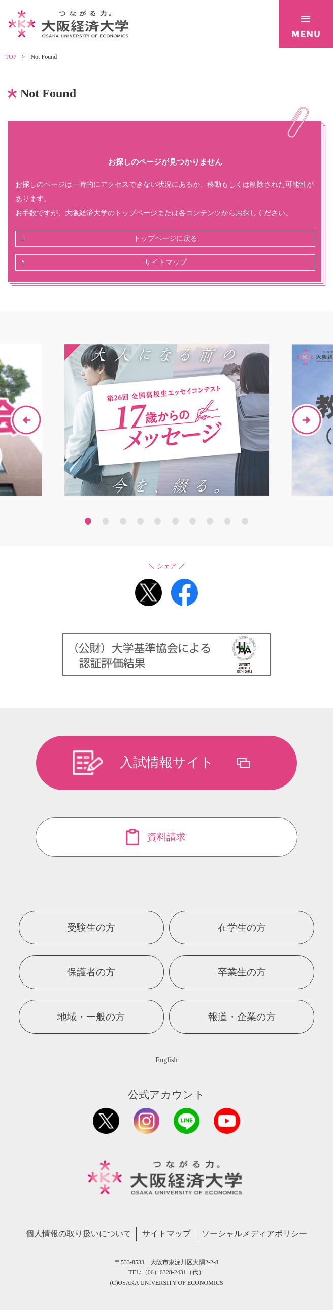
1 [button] (88, 521)
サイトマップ (165, 262)
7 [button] (192, 521)
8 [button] (210, 521)
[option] (167, 420)
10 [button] (245, 521)
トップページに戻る (165, 238)
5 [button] (157, 521)
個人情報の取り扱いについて (78, 1233)
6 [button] (175, 521)
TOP (10, 56)
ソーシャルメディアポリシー (254, 1233)
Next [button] (306, 420)
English (167, 1060)
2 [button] (106, 521)
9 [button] (227, 521)
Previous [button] (26, 420)
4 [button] (140, 521)
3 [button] (123, 521)
